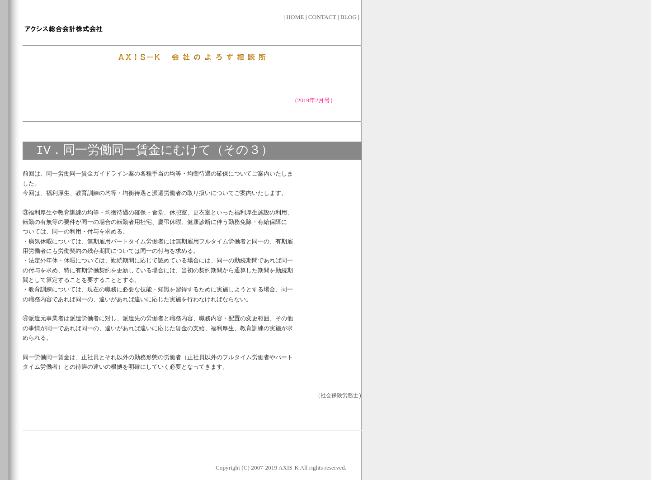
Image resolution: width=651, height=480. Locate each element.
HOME (296, 17)
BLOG (349, 17)
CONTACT (323, 17)
